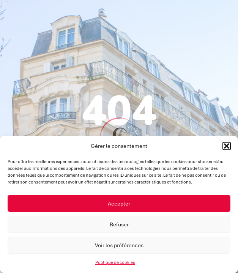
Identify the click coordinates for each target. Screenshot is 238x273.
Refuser (119, 224)
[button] (226, 146)
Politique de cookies (115, 262)
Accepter (119, 203)
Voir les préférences (119, 245)
